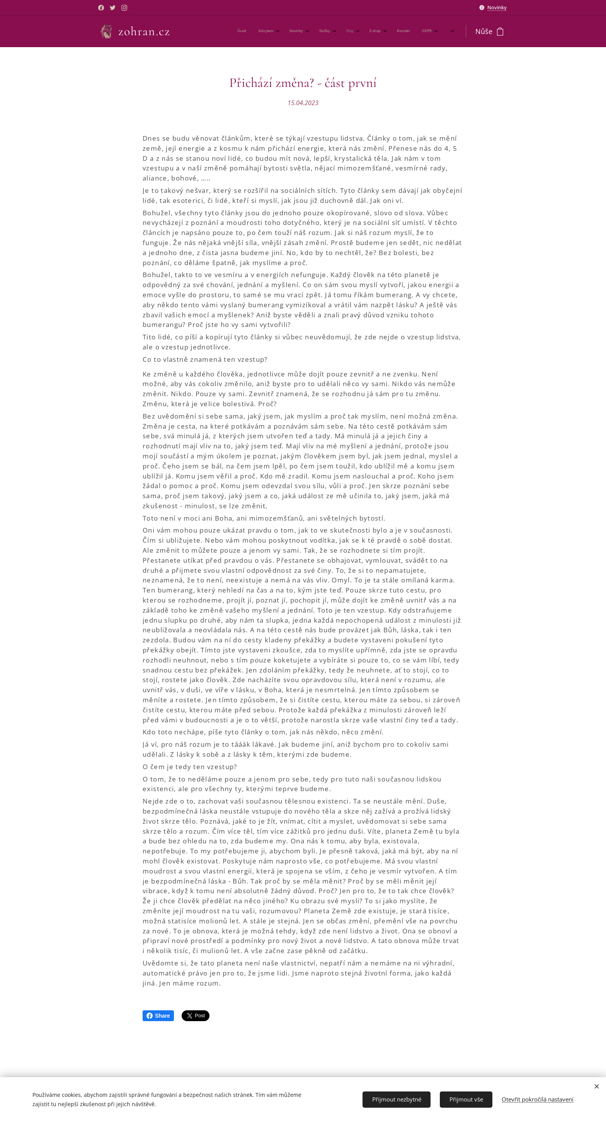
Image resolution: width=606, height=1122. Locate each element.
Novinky (497, 7)
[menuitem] (319, 31)
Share (158, 1016)
